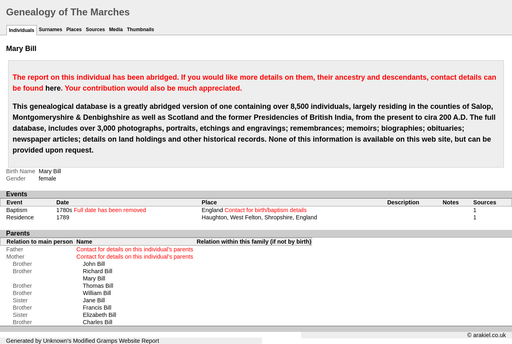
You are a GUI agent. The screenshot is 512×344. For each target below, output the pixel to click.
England (254, 210)
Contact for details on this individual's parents (135, 249)
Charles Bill (98, 322)
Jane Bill (94, 300)
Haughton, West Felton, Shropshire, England (259, 217)
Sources (95, 29)
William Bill (97, 293)
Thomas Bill (98, 285)
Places (74, 29)
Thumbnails (140, 29)
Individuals (21, 30)
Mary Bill (94, 278)
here (53, 88)
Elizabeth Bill (99, 315)
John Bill (94, 264)
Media (116, 29)
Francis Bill (97, 307)
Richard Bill (98, 271)
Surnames (50, 29)
